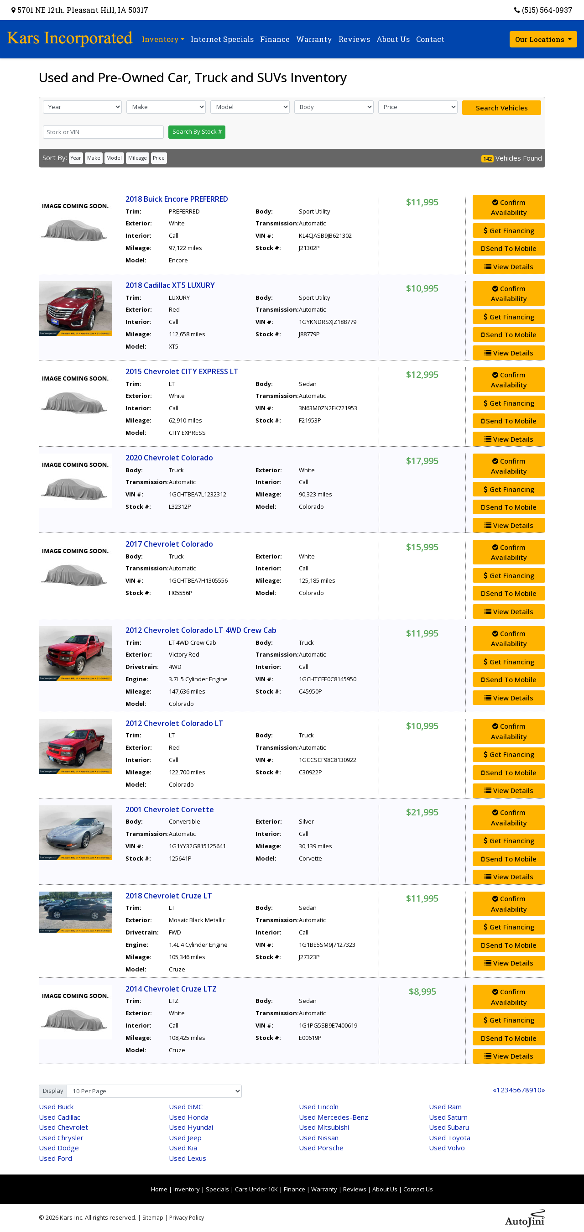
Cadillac (59, 1117)
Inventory (186, 1189)
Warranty (324, 1189)
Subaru (449, 1127)
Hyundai (191, 1127)
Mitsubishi (324, 1127)
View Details (509, 266)
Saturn (448, 1117)
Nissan (319, 1137)
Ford (55, 1158)
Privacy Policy (186, 1218)
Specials (217, 1189)
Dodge (59, 1147)
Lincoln (319, 1106)
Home (159, 1189)
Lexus (187, 1158)
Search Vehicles (502, 107)
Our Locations (540, 39)
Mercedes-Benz (333, 1117)
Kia (183, 1147)
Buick (56, 1106)
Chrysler (61, 1137)
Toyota (449, 1137)
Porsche (321, 1147)
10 (537, 1089)
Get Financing (509, 230)
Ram (445, 1106)
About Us (384, 1189)
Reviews (354, 1189)
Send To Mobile (509, 248)
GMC (186, 1106)
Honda (189, 1117)
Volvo (447, 1147)
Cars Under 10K (256, 1189)
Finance (294, 1189)
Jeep (185, 1137)
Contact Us (418, 1189)
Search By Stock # (197, 131)
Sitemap (152, 1218)
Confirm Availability (509, 207)
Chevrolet (63, 1127)
